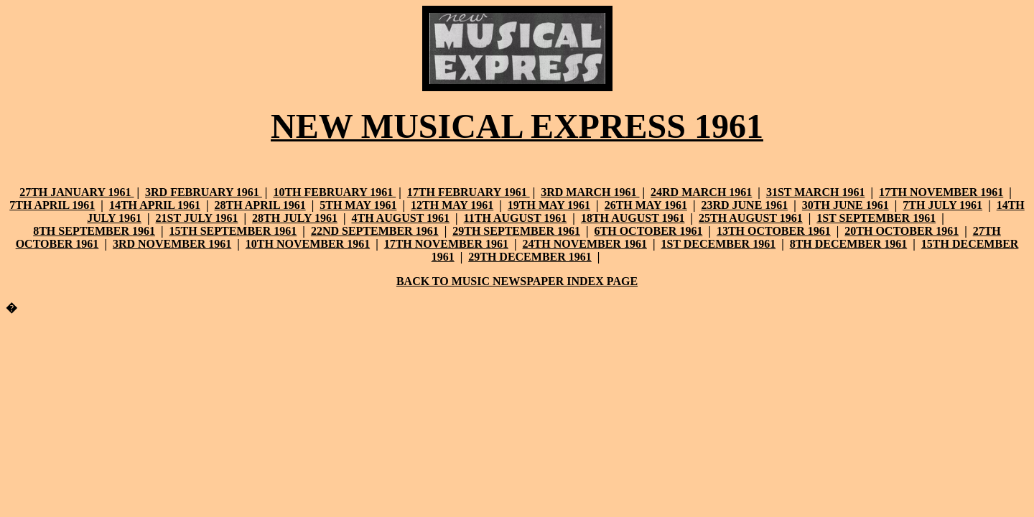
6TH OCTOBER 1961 (649, 231)
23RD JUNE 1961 (744, 205)
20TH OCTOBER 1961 (901, 231)
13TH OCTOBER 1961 (774, 231)
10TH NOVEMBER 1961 (308, 244)
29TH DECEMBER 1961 (530, 257)
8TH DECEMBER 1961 (849, 244)
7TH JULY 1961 (942, 205)
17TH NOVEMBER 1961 (941, 192)
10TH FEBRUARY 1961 (334, 192)
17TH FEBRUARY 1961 (468, 192)
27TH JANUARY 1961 (76, 192)
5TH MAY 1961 (358, 205)
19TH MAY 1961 (549, 205)
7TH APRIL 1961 (52, 205)
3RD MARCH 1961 (590, 192)
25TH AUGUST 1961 (751, 218)
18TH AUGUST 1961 (633, 218)
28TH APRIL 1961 (260, 205)
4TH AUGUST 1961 (400, 218)
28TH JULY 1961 (294, 218)
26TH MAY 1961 (646, 205)
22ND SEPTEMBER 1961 (375, 231)
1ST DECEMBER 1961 (718, 244)
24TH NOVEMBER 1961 (585, 244)
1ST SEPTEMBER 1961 (876, 218)
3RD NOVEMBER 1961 (172, 244)
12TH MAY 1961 (452, 205)
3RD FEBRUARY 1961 (203, 192)
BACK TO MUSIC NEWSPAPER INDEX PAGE (517, 281)
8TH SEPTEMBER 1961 (94, 231)
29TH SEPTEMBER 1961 (516, 231)
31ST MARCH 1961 (815, 192)
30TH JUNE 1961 (845, 205)
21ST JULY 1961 (197, 218)
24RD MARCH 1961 (701, 192)
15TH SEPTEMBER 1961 (233, 231)
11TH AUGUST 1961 (515, 218)
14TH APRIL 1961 (154, 205)
